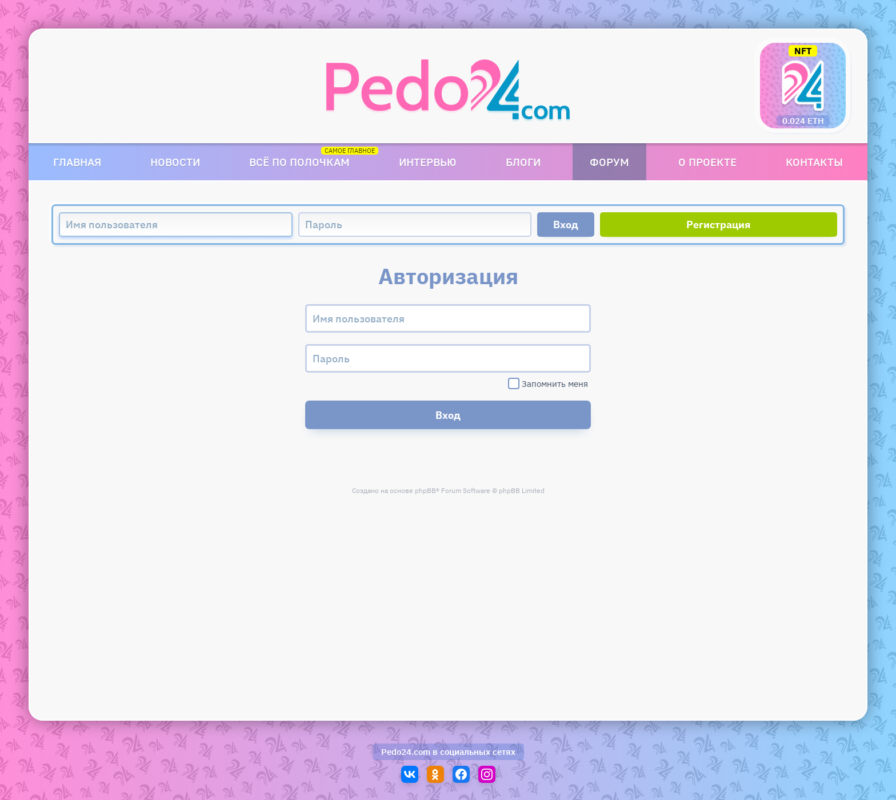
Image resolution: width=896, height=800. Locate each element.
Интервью (428, 161)
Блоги (523, 161)
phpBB (425, 490)
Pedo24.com (405, 751)
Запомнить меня (548, 383)
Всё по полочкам (299, 161)
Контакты (814, 161)
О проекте (707, 161)
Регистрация (718, 224)
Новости (175, 161)
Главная (77, 161)
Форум (609, 161)
